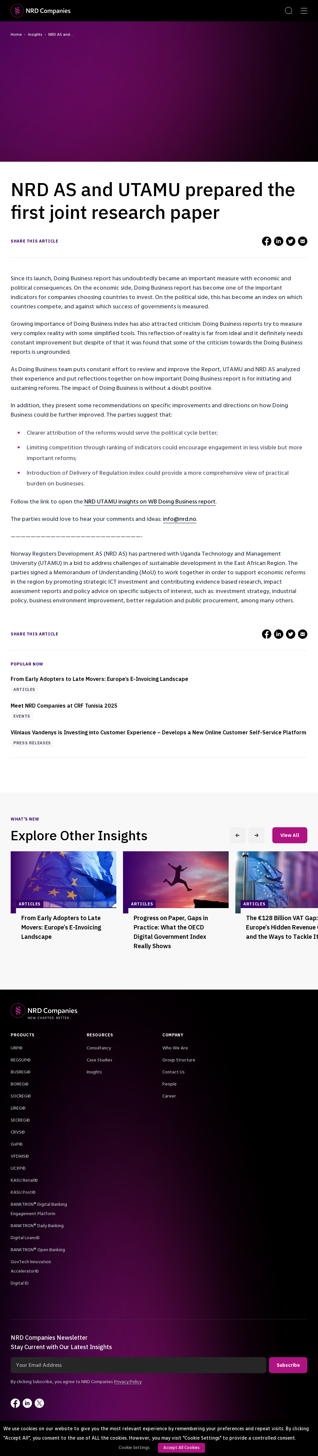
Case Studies (99, 1060)
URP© (17, 1048)
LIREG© (18, 1108)
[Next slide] (256, 835)
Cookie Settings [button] (134, 1448)
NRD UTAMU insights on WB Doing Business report (150, 501)
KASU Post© (23, 1192)
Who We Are (175, 1048)
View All (289, 835)
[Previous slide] (238, 835)
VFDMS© (20, 1156)
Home (16, 34)
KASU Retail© (24, 1180)
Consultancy (99, 1048)
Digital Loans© (25, 1237)
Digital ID (20, 1283)
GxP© (17, 1144)
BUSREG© (21, 1072)
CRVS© (18, 1132)
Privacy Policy (128, 1381)
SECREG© (20, 1120)
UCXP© (18, 1168)
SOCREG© (21, 1096)
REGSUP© (21, 1060)
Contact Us (173, 1072)
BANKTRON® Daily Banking (37, 1225)
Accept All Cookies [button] (181, 1448)
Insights (35, 34)
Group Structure (178, 1060)
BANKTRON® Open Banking (38, 1250)
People (169, 1084)
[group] (63, 908)
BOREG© (20, 1084)
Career (169, 1096)
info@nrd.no (179, 519)
